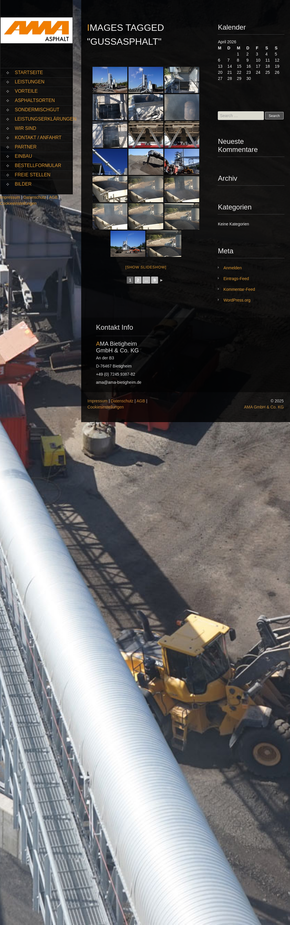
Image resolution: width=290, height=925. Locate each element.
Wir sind (25, 128)
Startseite (29, 72)
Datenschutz (34, 197)
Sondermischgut (37, 109)
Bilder (23, 184)
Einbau (23, 156)
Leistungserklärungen (43, 118)
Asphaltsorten (35, 100)
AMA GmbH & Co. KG (264, 407)
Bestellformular (38, 165)
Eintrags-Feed (236, 278)
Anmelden (232, 268)
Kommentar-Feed (239, 289)
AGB (53, 197)
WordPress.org (236, 300)
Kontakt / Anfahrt (38, 137)
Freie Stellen (32, 174)
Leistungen (29, 81)
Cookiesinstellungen (106, 407)
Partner (26, 146)
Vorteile (26, 91)
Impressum (10, 197)
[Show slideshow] (145, 267)
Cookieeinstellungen (18, 203)
